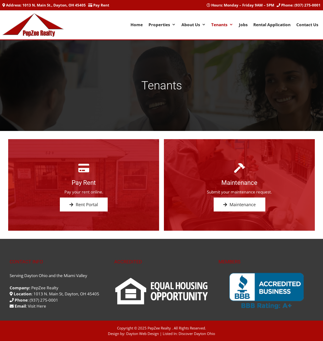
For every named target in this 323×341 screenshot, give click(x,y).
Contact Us (307, 24)
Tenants (223, 25)
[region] (265, 291)
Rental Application (272, 24)
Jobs (243, 24)
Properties (164, 25)
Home (136, 24)
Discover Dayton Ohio (197, 333)
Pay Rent (101, 5)
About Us (195, 25)
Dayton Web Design (142, 333)
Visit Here (37, 306)
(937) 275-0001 (307, 5)
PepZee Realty (159, 328)
